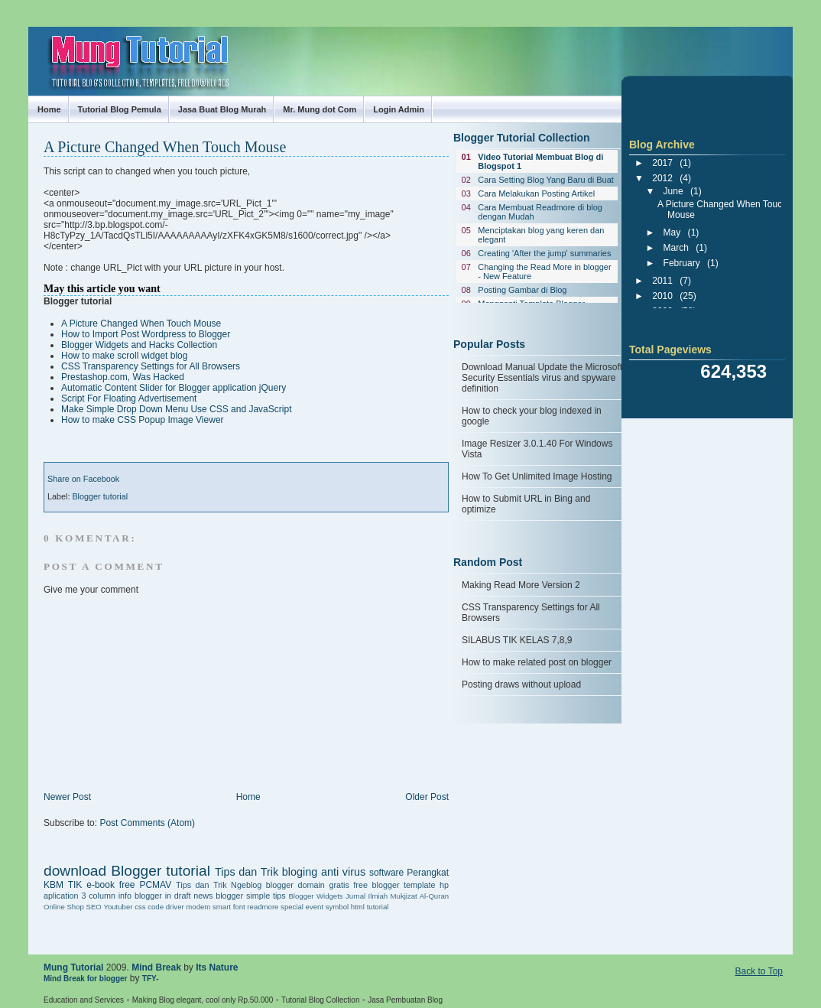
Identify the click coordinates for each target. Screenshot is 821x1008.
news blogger (218, 895)
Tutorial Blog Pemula (119, 109)
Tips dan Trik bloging (266, 872)
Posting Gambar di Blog (522, 289)
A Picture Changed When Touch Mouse (165, 146)
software (386, 872)
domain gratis (323, 884)
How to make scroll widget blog (124, 355)
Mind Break (156, 967)
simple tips (266, 895)
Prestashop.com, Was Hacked (122, 377)
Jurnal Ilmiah (367, 896)
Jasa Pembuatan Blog (405, 1000)
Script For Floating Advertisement (128, 398)
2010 (662, 296)
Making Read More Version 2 (521, 585)
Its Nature (217, 967)
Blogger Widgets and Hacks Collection (139, 345)
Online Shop (64, 906)
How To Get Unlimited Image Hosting (537, 476)
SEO (93, 906)
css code (149, 906)
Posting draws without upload (521, 684)
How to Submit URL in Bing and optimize (526, 504)
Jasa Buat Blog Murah (222, 109)
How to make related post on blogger (537, 662)
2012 (662, 178)
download (75, 871)
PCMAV (155, 885)
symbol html (345, 906)
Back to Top (759, 971)
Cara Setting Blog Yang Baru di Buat (546, 179)
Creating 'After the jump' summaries (544, 253)
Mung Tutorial (42, 47)
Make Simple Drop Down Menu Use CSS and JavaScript (176, 409)
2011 (662, 280)
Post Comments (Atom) (147, 823)
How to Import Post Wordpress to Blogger (145, 334)
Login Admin (398, 109)
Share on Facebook (83, 478)
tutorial (378, 906)
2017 (662, 163)
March (676, 247)
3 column (98, 895)
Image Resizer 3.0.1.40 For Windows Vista (537, 449)
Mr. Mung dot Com (319, 109)
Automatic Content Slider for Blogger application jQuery (173, 387)
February (682, 263)
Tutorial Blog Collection (320, 1000)
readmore (262, 906)
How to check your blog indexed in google (532, 416)
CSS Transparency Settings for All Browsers (150, 366)
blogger (280, 884)
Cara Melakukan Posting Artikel (536, 193)
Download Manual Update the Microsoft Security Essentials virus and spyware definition (542, 378)
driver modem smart (198, 906)
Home (49, 109)
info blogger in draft (154, 895)
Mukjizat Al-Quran (420, 896)
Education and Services (84, 1000)
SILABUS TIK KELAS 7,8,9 (517, 640)
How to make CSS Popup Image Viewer (142, 420)
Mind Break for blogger (85, 978)
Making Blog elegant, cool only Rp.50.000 (203, 1000)
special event (302, 906)
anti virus (343, 872)
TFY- (150, 978)
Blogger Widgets (315, 896)
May (672, 232)
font (239, 906)
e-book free (110, 885)
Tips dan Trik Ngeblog (218, 884)
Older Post (427, 797)
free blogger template (394, 884)
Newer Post (67, 797)
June (673, 191)
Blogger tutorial (100, 496)
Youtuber (117, 906)
